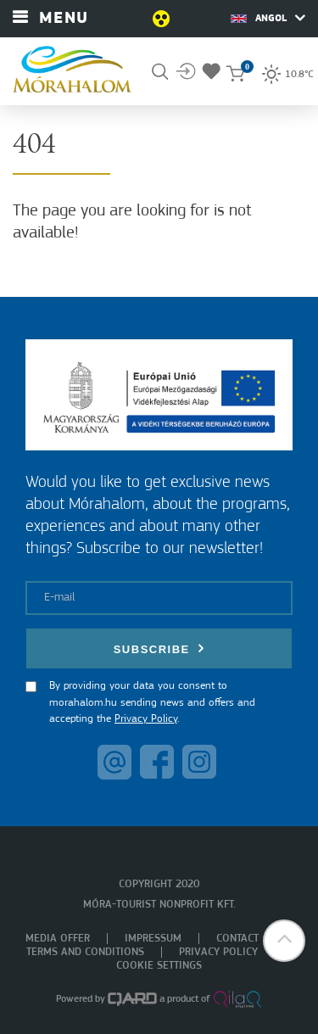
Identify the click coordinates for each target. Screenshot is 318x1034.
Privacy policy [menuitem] (218, 952)
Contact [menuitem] (237, 938)
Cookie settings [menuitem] (159, 965)
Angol (268, 18)
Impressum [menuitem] (153, 938)
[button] (284, 940)
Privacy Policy (145, 718)
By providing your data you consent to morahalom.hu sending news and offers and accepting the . (152, 702)
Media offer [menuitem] (57, 938)
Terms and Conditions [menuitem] (85, 952)
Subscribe (159, 648)
